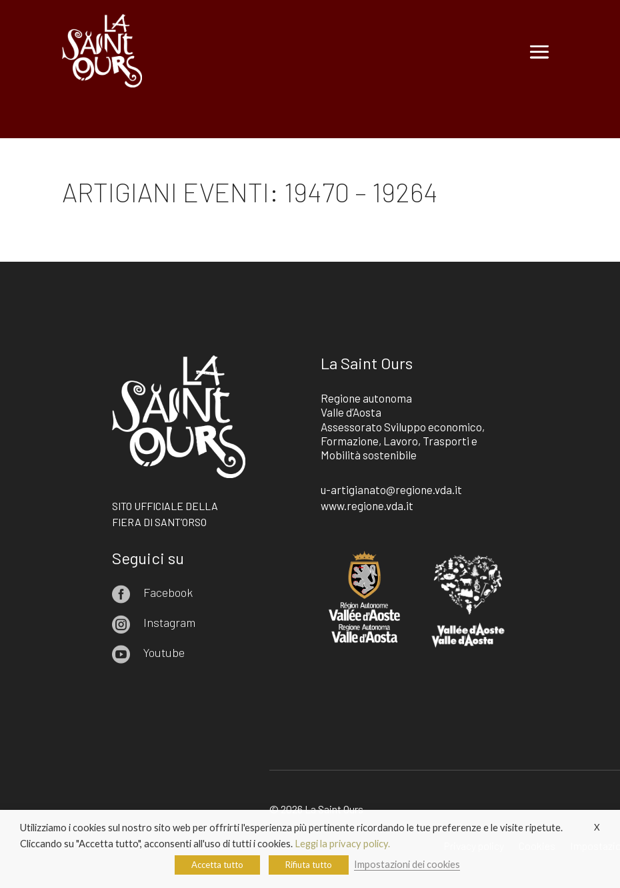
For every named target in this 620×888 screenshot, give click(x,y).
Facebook (168, 592)
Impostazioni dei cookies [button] (407, 864)
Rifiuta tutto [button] (308, 864)
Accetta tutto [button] (217, 864)
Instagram (169, 622)
